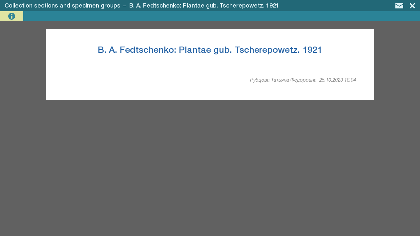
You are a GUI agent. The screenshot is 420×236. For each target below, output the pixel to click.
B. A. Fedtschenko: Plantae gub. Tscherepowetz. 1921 (204, 6)
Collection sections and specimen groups (62, 6)
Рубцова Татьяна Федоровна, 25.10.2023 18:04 (303, 80)
